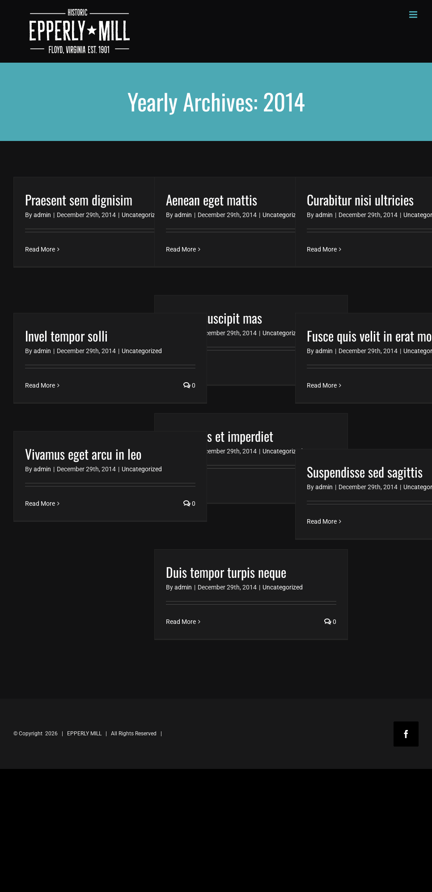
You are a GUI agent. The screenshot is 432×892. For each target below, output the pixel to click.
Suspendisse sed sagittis (365, 471)
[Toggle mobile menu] (414, 14)
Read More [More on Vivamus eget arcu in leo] (40, 503)
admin (42, 214)
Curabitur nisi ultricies (360, 199)
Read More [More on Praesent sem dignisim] (40, 249)
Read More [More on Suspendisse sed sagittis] (322, 521)
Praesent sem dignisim (78, 199)
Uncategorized (142, 214)
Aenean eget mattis (211, 199)
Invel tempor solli (66, 335)
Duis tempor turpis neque (226, 571)
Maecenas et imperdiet (219, 435)
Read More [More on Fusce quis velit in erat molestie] (322, 385)
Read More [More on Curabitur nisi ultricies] (322, 249)
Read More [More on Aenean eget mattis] (181, 249)
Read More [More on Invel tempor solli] (40, 385)
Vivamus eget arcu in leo (83, 453)
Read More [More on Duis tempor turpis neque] (181, 621)
